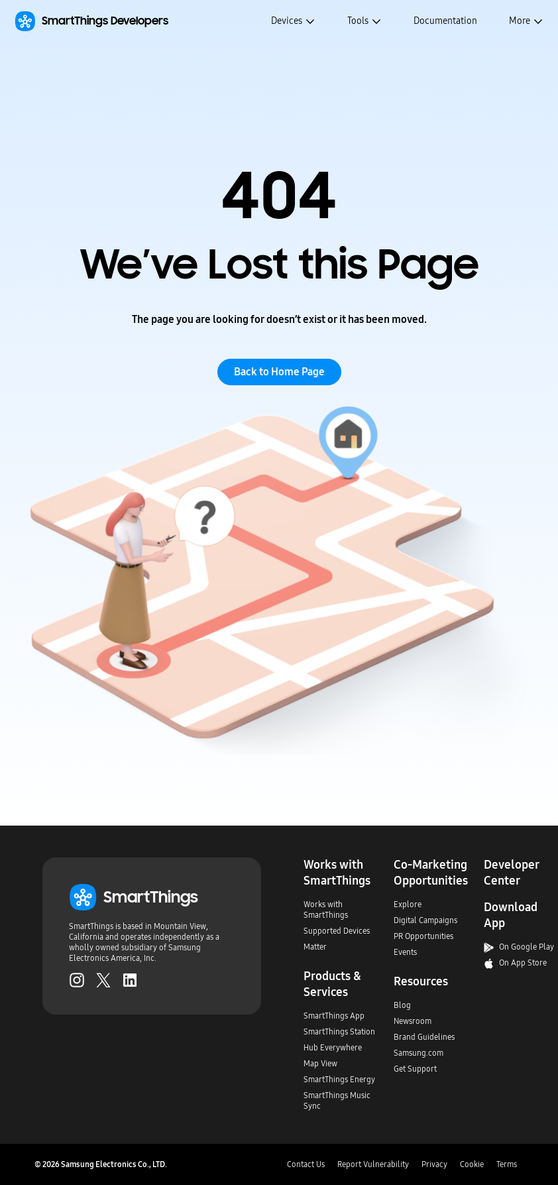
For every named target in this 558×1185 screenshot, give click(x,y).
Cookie (472, 1164)
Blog (402, 1005)
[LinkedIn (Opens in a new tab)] (130, 980)
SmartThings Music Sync (337, 1101)
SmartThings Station (339, 1031)
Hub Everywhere (333, 1047)
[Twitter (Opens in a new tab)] (103, 980)
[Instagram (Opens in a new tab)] (77, 980)
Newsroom (412, 1021)
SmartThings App (334, 1016)
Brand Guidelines (424, 1037)
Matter (315, 947)
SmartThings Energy (339, 1079)
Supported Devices (337, 931)
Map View (320, 1063)
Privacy (434, 1164)
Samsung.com (418, 1053)
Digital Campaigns (425, 920)
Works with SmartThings (326, 910)
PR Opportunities (423, 936)
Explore (407, 904)
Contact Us (306, 1164)
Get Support (415, 1069)
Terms (506, 1164)
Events (405, 952)
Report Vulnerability (373, 1164)
